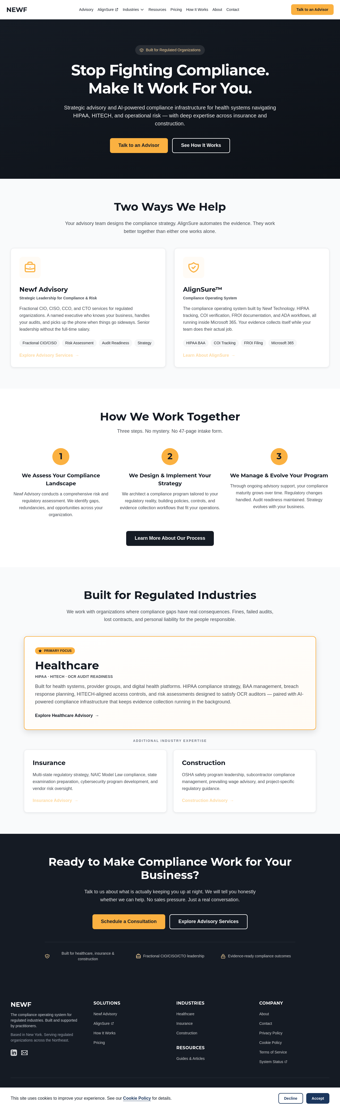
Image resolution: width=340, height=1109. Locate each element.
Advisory (86, 9)
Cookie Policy (270, 1042)
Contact (232, 9)
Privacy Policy (270, 1033)
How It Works (197, 9)
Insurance (184, 1023)
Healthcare (185, 1014)
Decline (291, 1098)
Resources (157, 9)
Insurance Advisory (55, 800)
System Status (273, 1062)
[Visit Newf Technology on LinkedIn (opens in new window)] (14, 1052)
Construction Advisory (208, 800)
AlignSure (108, 9)
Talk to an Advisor (312, 9)
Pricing (176, 9)
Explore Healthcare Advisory (67, 715)
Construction (186, 1033)
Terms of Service (273, 1052)
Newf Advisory (105, 1014)
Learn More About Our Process (170, 538)
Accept (318, 1098)
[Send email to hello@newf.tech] (24, 1052)
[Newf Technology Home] (16, 9)
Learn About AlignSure (209, 355)
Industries (133, 9)
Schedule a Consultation (129, 921)
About (217, 9)
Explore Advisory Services (49, 355)
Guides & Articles (190, 1058)
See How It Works (201, 145)
